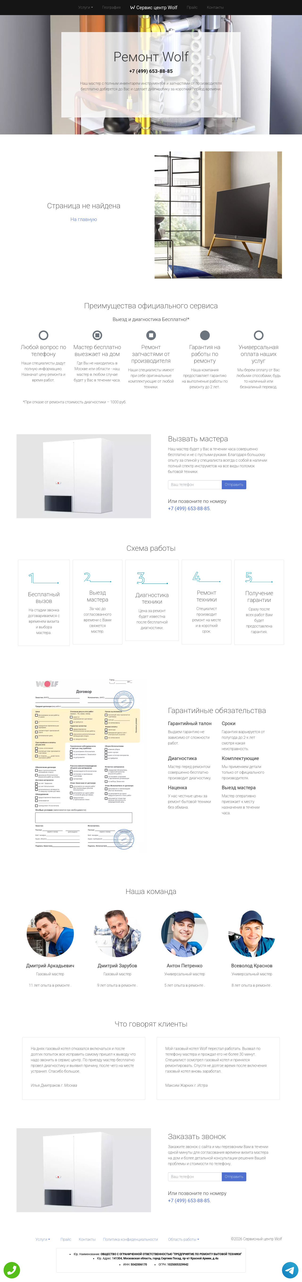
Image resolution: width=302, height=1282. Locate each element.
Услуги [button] (84, 7)
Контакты (215, 7)
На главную (84, 219)
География (111, 7)
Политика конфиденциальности (130, 1239)
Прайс (192, 7)
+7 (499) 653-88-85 (151, 71)
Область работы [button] (182, 1239)
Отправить (234, 484)
